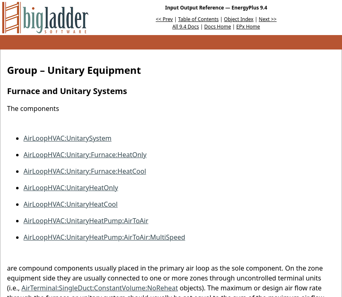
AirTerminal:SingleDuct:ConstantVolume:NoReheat (99, 287)
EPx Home (248, 26)
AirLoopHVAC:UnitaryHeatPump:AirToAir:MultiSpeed (104, 237)
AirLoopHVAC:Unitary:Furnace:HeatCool (85, 171)
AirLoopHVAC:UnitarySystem (67, 138)
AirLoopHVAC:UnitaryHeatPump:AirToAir (86, 220)
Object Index (239, 19)
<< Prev (164, 19)
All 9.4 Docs (185, 26)
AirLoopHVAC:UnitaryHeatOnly (71, 187)
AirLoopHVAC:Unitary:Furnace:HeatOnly (85, 154)
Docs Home (217, 26)
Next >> (267, 19)
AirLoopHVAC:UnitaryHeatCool (71, 204)
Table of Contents (198, 19)
